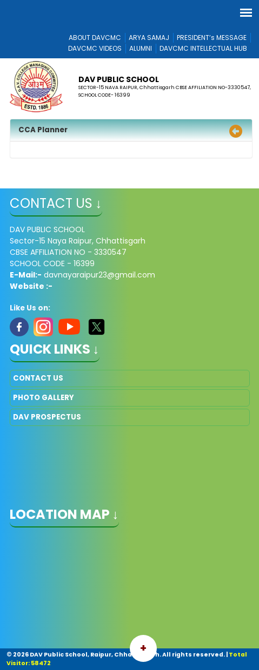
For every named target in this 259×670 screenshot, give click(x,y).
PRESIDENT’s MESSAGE (212, 37)
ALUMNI (140, 48)
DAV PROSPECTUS (47, 417)
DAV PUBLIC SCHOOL (118, 79)
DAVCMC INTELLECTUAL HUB (203, 48)
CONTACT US (38, 378)
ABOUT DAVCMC (95, 37)
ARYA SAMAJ (149, 37)
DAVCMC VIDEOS (95, 48)
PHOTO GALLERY (43, 397)
